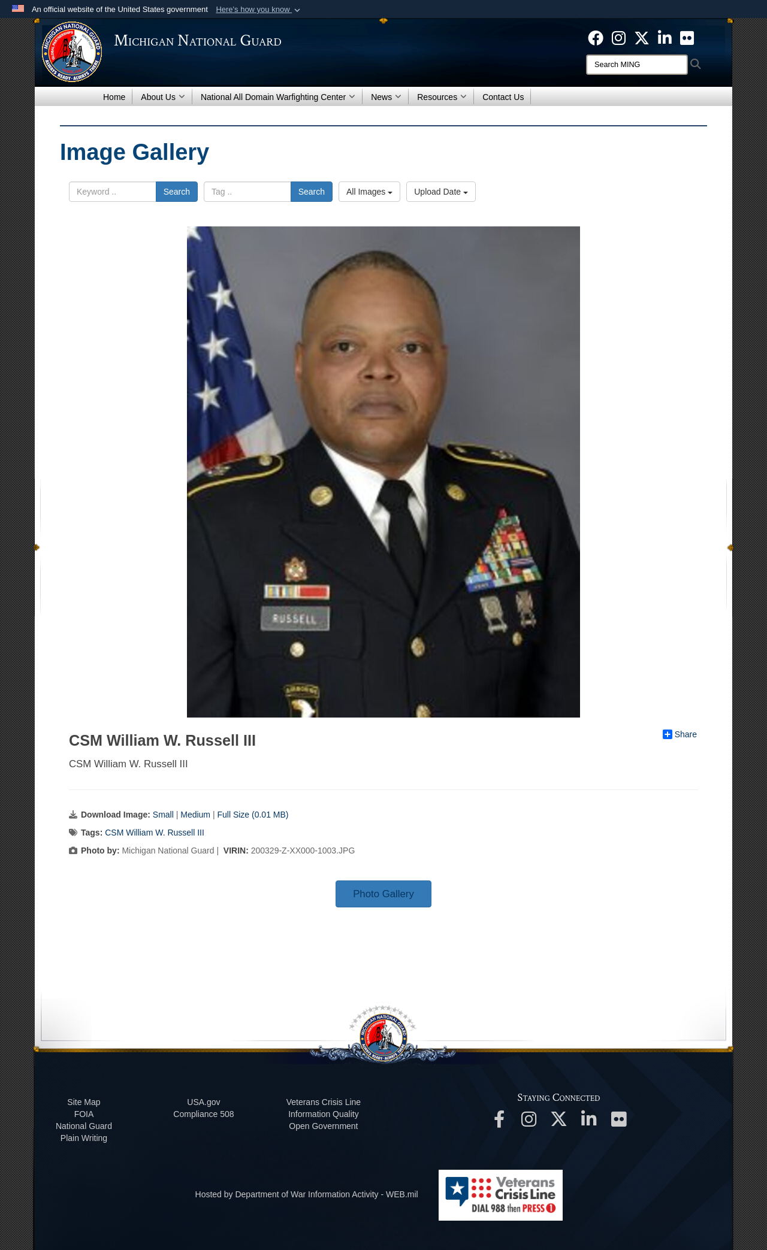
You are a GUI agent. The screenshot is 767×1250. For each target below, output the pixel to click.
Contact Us (503, 97)
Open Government (323, 1126)
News (386, 97)
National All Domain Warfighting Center (278, 97)
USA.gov (203, 1102)
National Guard (84, 1126)
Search (177, 191)
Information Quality (323, 1114)
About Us (163, 97)
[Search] (637, 65)
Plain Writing (84, 1138)
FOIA (84, 1114)
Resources (442, 97)
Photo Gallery (383, 894)
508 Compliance (203, 1114)
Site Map (83, 1102)
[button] (259, 10)
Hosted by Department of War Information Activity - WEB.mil (306, 1194)
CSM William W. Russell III (154, 832)
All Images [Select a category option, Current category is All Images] (369, 191)
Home (114, 97)
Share (680, 734)
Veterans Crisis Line (323, 1102)
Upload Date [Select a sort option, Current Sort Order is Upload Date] (441, 191)
